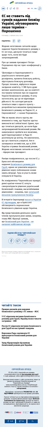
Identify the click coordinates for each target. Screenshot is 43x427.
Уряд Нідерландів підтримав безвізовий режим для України (17, 344)
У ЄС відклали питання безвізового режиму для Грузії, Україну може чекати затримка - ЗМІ (21, 318)
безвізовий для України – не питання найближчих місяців (18, 223)
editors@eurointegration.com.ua (28, 376)
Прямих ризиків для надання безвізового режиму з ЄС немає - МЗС (20, 310)
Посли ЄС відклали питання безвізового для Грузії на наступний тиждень (21, 327)
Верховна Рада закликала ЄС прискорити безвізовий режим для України (19, 335)
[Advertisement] (21, 278)
